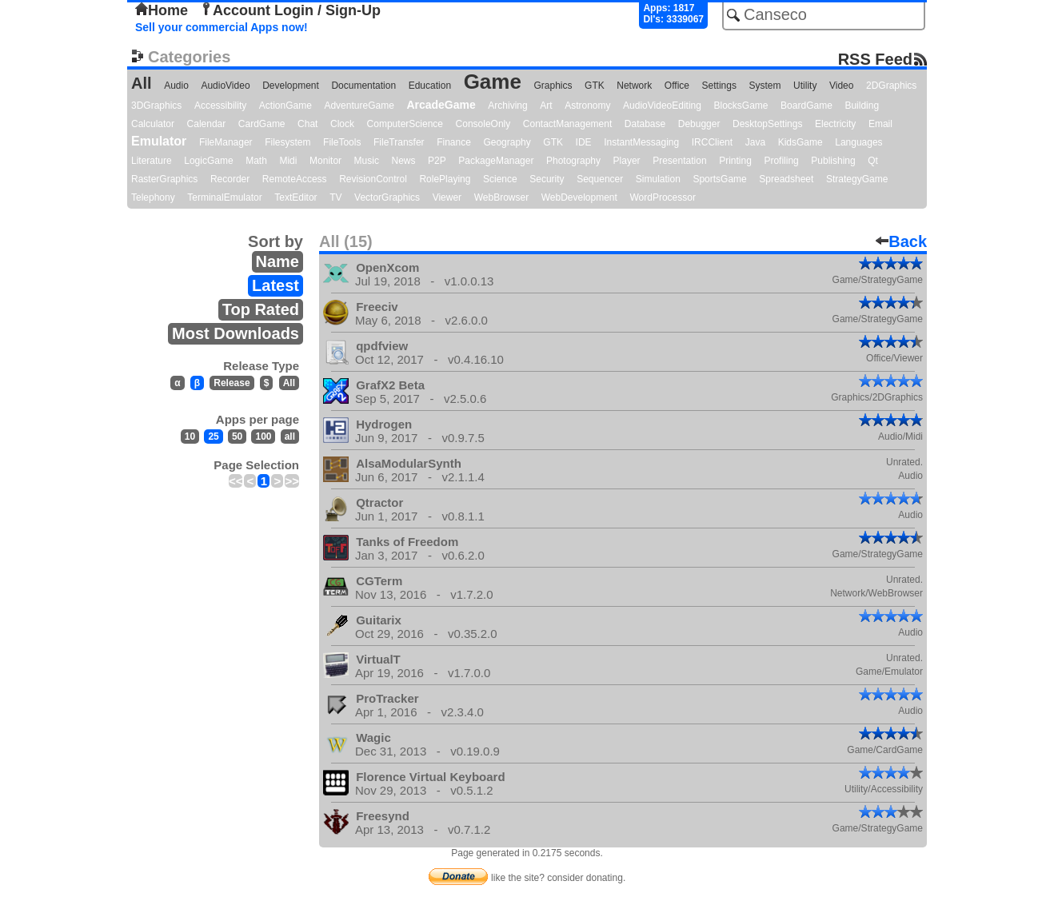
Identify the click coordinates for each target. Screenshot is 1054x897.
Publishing (833, 160)
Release (232, 383)
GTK (595, 85)
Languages (858, 142)
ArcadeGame (440, 104)
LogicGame (208, 160)
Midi (288, 160)
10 (190, 436)
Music (366, 160)
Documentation (363, 85)
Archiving (507, 105)
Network (634, 85)
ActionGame (285, 105)
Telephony (153, 197)
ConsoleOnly (483, 124)
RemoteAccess (294, 179)
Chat (307, 124)
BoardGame (806, 105)
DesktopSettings (767, 124)
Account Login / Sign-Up (290, 10)
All (141, 83)
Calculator (152, 124)
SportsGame (719, 179)
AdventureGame (358, 105)
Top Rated (260, 309)
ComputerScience (405, 124)
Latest (275, 285)
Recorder (230, 179)
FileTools (342, 142)
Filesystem (287, 142)
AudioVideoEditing (662, 105)
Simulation (658, 179)
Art (546, 105)
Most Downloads (235, 333)
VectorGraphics (387, 197)
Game (492, 82)
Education (430, 85)
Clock (342, 124)
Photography (573, 160)
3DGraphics (156, 105)
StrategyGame (857, 179)
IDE (584, 142)
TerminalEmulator (224, 197)
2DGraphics (891, 85)
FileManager (226, 142)
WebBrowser (501, 197)
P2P (437, 160)
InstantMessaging (641, 142)
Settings (719, 85)
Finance (454, 142)
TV (335, 197)
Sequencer (600, 179)
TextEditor (295, 197)
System (765, 85)
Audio (176, 85)
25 (213, 436)
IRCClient (712, 142)
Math (256, 160)
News (404, 160)
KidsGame (800, 142)
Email (880, 124)
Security (546, 179)
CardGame (261, 124)
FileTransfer (399, 142)
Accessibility (220, 105)
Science (500, 179)
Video (841, 85)
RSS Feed (875, 58)
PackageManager (495, 160)
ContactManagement (567, 124)
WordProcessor (662, 197)
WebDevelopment (579, 197)
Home (161, 10)
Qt (873, 160)
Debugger (699, 124)
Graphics (552, 85)
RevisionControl (373, 179)
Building (861, 105)
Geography (506, 142)
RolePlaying (444, 179)
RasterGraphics (164, 179)
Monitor (325, 160)
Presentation (679, 160)
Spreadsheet (786, 179)
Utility (804, 85)
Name (277, 261)
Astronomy (587, 105)
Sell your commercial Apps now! (221, 27)
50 (237, 436)
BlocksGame (741, 105)
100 (263, 436)
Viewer (447, 197)
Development (290, 85)
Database (645, 124)
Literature (151, 160)
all (290, 436)
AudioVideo (225, 85)
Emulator (158, 141)
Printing (735, 160)
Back (901, 241)
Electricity (835, 124)
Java (755, 142)
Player (627, 160)
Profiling (781, 160)
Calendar (206, 124)
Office (677, 85)
